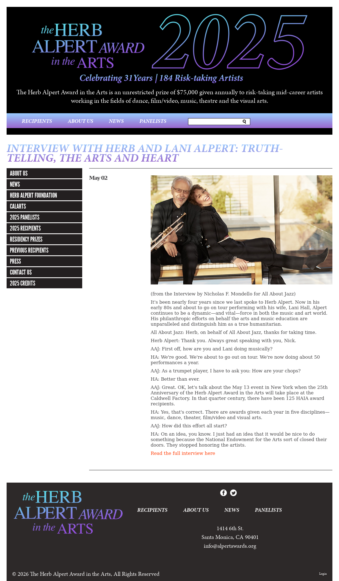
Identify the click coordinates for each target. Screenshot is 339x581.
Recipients (37, 121)
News (116, 121)
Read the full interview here (183, 453)
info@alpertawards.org (230, 546)
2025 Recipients (25, 228)
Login (323, 573)
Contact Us (21, 272)
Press (15, 261)
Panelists (152, 121)
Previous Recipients (29, 250)
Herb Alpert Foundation (33, 195)
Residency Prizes (26, 239)
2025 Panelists (24, 217)
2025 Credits (22, 283)
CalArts (18, 206)
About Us (80, 121)
